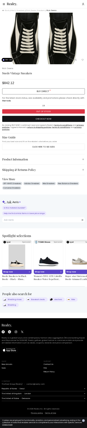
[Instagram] (15, 331)
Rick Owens (52, 10)
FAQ (45, 368)
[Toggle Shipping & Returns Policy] (83, 169)
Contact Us (48, 364)
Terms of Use (50, 413)
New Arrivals (7, 364)
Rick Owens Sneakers (35, 10)
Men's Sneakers (18, 10)
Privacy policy (37, 413)
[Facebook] (3, 331)
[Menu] (4, 4)
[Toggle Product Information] (83, 159)
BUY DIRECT (43, 91)
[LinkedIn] (9, 331)
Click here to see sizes (43, 146)
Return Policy (49, 371)
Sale (4, 368)
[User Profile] (83, 4)
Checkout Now (43, 118)
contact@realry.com (35, 384)
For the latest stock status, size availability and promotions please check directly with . (43, 99)
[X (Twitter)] (22, 331)
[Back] (3, 10)
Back (7, 10)
